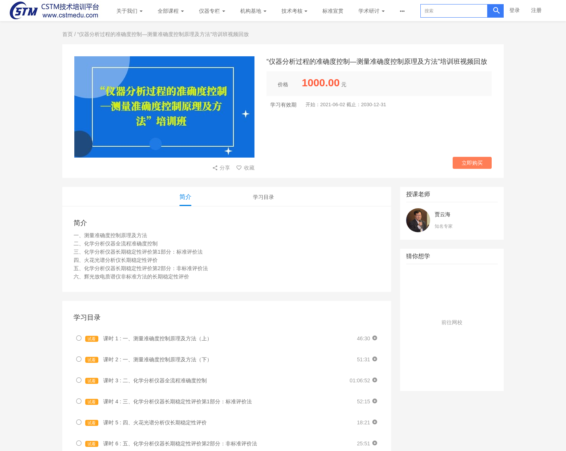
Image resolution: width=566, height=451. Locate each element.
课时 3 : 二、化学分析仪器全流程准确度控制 (146, 380)
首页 (67, 34)
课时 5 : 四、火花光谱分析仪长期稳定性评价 (146, 422)
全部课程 (171, 11)
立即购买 (472, 163)
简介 (185, 197)
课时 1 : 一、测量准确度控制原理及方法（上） (148, 338)
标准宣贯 (332, 11)
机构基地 (253, 11)
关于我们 (129, 11)
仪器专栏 (212, 11)
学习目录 (263, 197)
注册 (536, 10)
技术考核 (294, 11)
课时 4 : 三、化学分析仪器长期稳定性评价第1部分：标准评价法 (168, 401)
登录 (514, 10)
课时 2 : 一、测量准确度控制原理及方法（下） (148, 359)
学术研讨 (371, 11)
